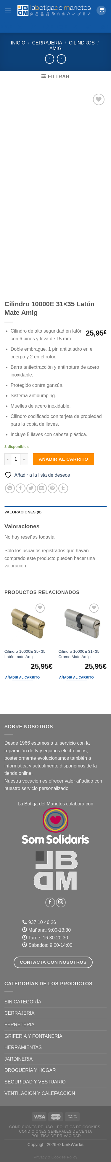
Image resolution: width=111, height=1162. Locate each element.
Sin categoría (22, 1001)
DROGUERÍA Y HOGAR (30, 1070)
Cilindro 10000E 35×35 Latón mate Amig (25, 654)
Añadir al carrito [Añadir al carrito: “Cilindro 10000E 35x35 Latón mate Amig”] (22, 677)
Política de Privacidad (56, 1136)
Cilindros (82, 42)
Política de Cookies (78, 1127)
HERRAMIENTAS (23, 1047)
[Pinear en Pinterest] (52, 488)
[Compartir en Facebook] (20, 488)
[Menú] (8, 10)
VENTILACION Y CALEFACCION (39, 1093)
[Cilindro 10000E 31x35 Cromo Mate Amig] (83, 623)
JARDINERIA (18, 1059)
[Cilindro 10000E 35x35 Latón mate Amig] (28, 623)
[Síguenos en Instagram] (61, 902)
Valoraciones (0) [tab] (22, 512)
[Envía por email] (42, 488)
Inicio (18, 42)
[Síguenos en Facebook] (50, 902)
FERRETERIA (19, 1024)
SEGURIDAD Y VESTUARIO (35, 1081)
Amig (55, 48)
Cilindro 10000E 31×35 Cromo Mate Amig (78, 654)
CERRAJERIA (47, 42)
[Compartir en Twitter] (31, 488)
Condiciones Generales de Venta (55, 1131)
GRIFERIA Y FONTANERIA (33, 1036)
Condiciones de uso (31, 1127)
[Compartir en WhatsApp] (10, 488)
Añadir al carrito (63, 459)
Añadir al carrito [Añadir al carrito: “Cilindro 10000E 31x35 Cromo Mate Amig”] (76, 677)
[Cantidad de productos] (15, 459)
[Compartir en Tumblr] (63, 488)
